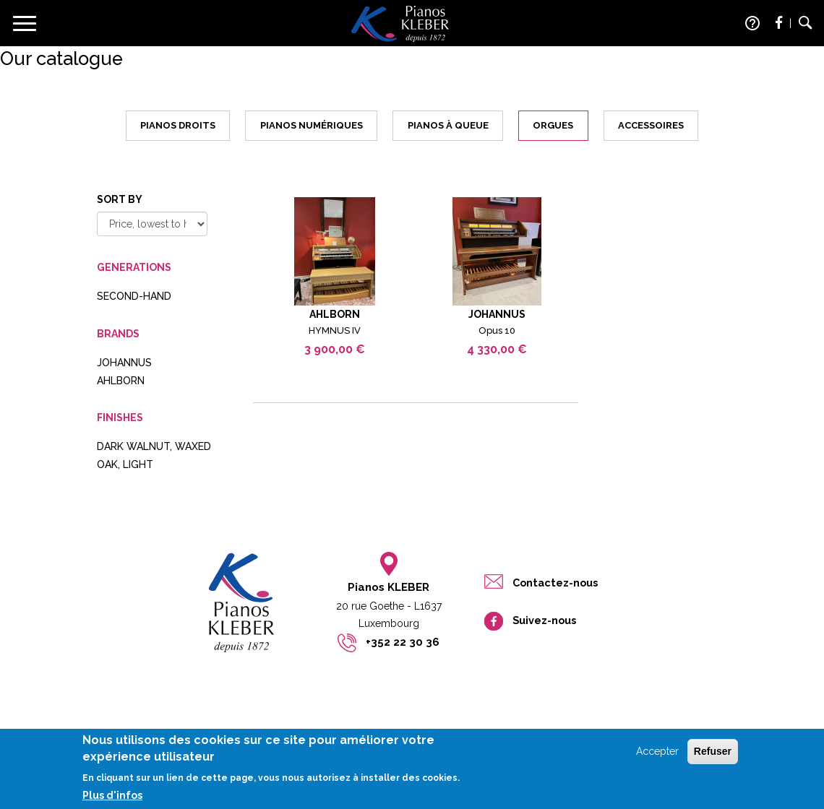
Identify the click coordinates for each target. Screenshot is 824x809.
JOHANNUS (124, 362)
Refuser (712, 757)
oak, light (125, 464)
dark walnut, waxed (154, 446)
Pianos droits (177, 125)
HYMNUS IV (335, 330)
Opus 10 (496, 330)
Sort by (119, 199)
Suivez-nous (544, 620)
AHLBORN (121, 380)
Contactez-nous (555, 582)
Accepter (657, 757)
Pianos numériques (311, 125)
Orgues (553, 125)
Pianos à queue (448, 125)
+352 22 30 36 (402, 642)
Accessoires (651, 125)
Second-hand (134, 296)
